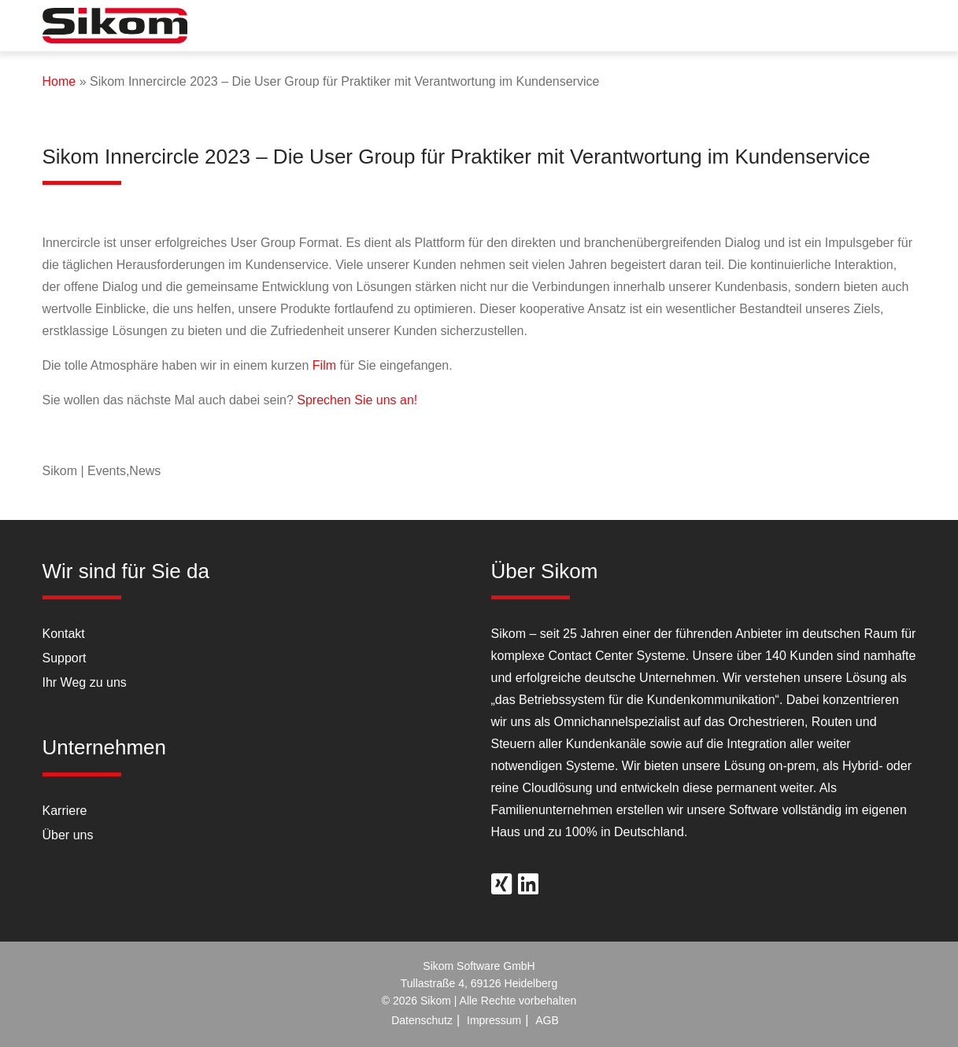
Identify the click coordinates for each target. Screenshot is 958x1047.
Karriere (65, 810)
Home (59, 81)
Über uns (68, 835)
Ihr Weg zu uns (85, 682)
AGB (547, 1020)
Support (65, 658)
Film (324, 365)
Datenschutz (422, 1020)
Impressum (494, 1020)
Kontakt (64, 633)
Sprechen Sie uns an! (357, 400)
